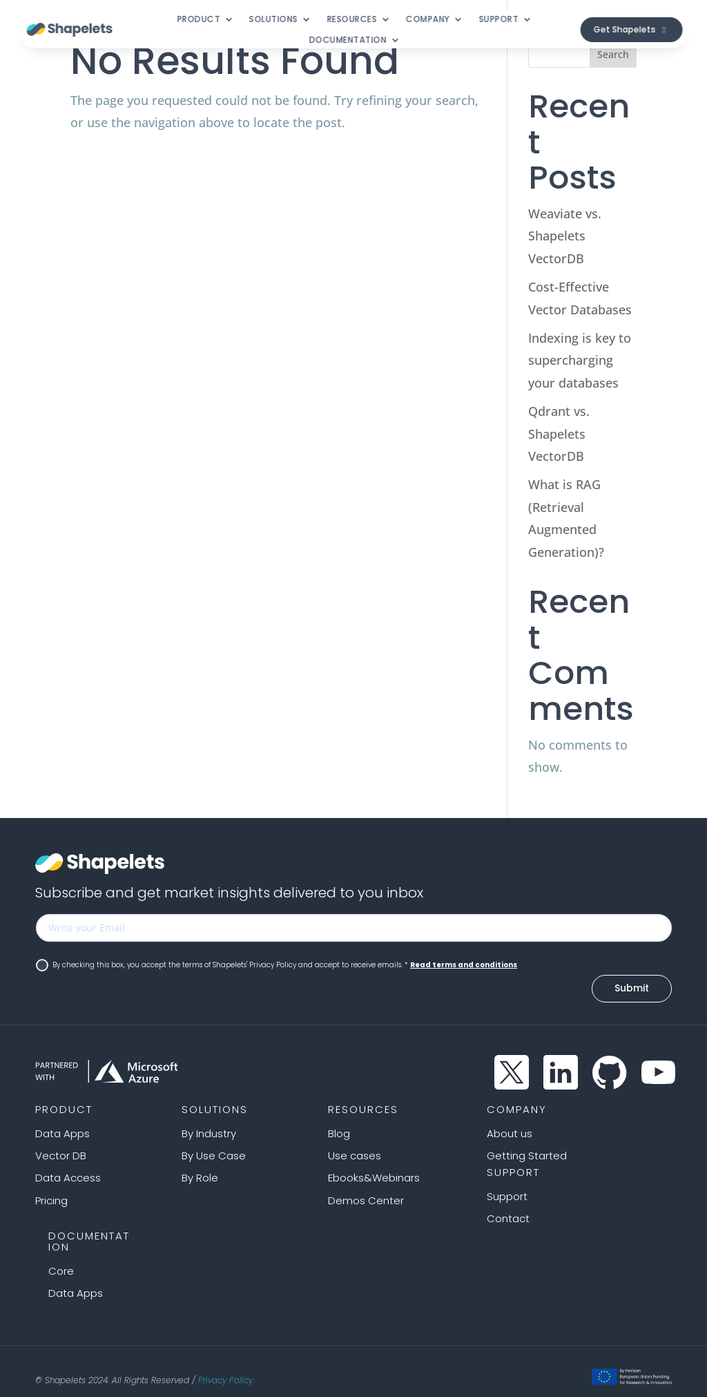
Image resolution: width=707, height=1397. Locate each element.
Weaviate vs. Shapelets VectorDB (564, 236)
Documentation (348, 40)
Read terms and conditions (463, 965)
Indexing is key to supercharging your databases (579, 360)
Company (428, 20)
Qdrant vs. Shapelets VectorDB (559, 433)
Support (498, 20)
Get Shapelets (625, 29)
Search (613, 54)
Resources (352, 20)
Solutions (273, 20)
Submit (631, 978)
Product (198, 20)
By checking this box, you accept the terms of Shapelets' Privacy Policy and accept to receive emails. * (276, 965)
